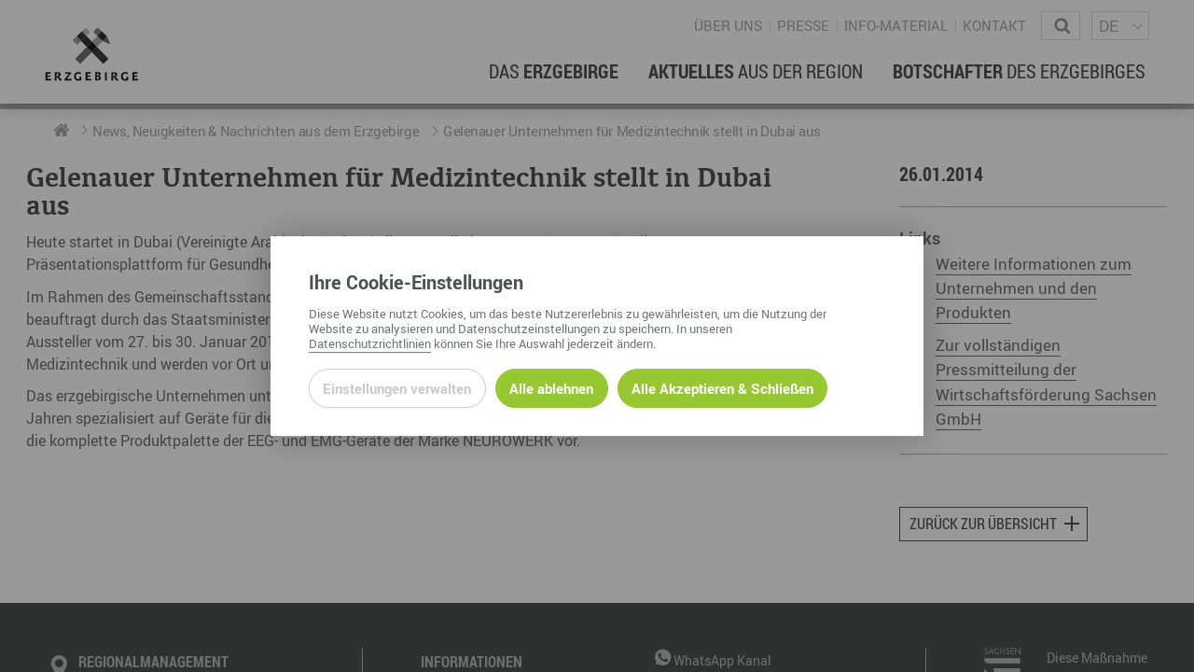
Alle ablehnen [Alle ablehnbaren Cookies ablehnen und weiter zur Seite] (551, 388)
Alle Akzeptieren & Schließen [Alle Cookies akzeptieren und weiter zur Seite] (722, 388)
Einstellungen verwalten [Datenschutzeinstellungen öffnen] (397, 388)
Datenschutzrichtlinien (370, 343)
